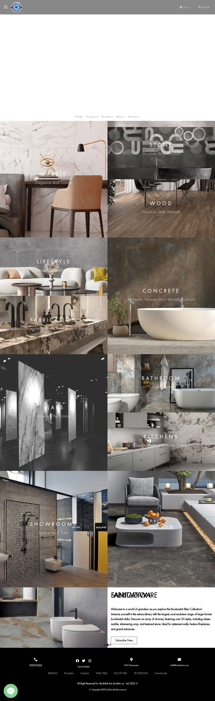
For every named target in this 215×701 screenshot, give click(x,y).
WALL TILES (101, 673)
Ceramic (84, 673)
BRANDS (52, 673)
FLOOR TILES (120, 673)
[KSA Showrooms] (131, 659)
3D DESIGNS (141, 673)
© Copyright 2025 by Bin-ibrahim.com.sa (107, 689)
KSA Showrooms (131, 665)
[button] (104, 644)
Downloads (161, 673)
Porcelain (68, 673)
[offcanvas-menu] (9, 7)
